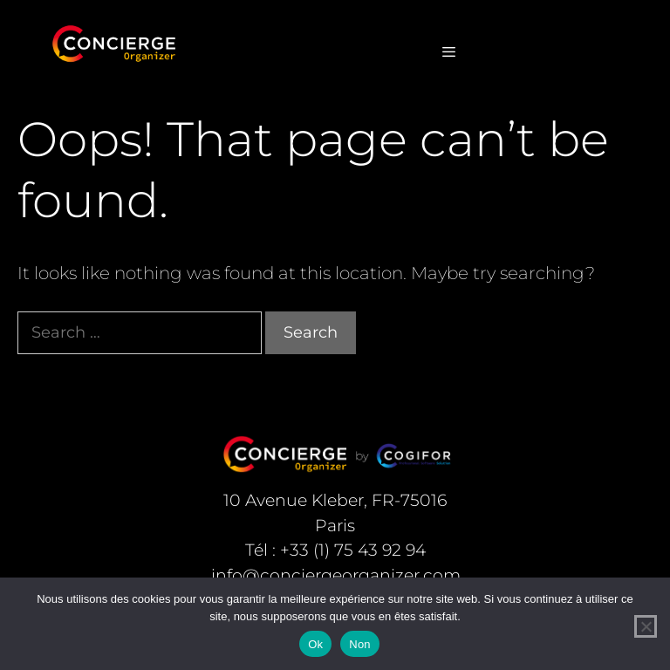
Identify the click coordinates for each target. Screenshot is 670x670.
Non (360, 644)
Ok (315, 644)
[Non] (645, 626)
